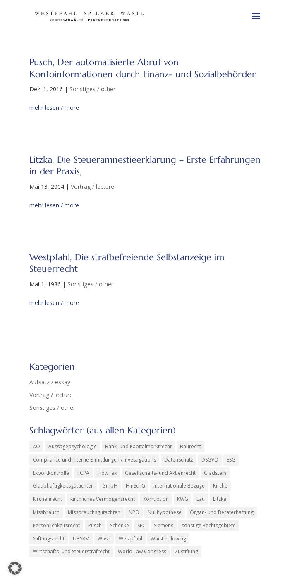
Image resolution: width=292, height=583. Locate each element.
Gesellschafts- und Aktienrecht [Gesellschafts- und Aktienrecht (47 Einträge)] (160, 472)
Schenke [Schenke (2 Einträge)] (119, 525)
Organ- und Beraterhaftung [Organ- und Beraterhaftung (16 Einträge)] (222, 512)
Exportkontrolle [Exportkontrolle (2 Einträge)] (51, 472)
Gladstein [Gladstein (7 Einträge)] (215, 472)
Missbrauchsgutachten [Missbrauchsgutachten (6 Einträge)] (94, 512)
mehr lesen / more (54, 108)
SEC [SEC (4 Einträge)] (141, 525)
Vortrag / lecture (92, 186)
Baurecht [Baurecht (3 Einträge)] (190, 446)
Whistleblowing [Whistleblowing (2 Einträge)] (168, 538)
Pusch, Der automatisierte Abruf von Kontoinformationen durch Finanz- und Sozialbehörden (143, 68)
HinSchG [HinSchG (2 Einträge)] (135, 485)
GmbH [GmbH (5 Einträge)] (109, 485)
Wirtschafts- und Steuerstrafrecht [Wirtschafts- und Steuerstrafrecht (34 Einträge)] (71, 551)
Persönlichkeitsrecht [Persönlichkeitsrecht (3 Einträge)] (56, 525)
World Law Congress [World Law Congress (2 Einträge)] (142, 551)
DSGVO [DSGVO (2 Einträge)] (209, 459)
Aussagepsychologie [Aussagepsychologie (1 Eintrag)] (72, 446)
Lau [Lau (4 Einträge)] (200, 498)
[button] (15, 568)
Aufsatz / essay (49, 382)
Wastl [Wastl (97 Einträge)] (104, 538)
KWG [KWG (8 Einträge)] (182, 498)
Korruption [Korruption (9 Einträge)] (156, 498)
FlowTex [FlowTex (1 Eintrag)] (107, 472)
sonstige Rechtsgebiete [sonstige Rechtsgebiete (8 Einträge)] (209, 525)
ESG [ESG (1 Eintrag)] (231, 459)
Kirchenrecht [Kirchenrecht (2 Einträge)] (47, 498)
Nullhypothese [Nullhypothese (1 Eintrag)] (165, 512)
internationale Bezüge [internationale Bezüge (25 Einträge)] (179, 485)
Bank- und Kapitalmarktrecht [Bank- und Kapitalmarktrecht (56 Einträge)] (138, 446)
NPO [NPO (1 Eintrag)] (134, 512)
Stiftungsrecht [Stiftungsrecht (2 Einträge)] (49, 538)
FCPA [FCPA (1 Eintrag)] (83, 472)
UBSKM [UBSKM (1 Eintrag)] (81, 538)
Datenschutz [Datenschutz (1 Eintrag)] (178, 459)
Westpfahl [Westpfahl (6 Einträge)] (130, 538)
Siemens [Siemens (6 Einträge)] (163, 525)
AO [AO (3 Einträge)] (36, 446)
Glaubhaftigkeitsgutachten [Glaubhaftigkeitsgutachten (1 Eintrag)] (63, 485)
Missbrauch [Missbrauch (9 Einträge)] (46, 512)
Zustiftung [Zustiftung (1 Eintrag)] (186, 551)
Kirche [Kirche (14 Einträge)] (220, 485)
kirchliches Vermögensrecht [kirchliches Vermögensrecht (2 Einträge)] (102, 498)
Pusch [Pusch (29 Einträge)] (95, 525)
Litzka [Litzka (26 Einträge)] (219, 498)
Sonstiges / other (92, 89)
